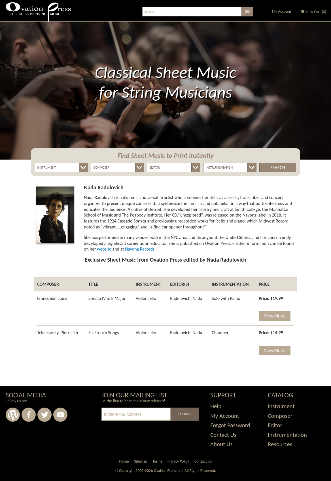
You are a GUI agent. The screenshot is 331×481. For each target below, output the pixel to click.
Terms (157, 461)
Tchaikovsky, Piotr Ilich (57, 332)
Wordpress (13, 415)
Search (277, 167)
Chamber (220, 332)
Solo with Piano (226, 298)
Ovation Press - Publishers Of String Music (38, 14)
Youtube (60, 415)
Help (215, 406)
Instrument (281, 406)
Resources (280, 444)
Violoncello (146, 298)
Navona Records (139, 249)
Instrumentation (287, 434)
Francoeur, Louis (52, 298)
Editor (275, 425)
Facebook (29, 415)
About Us (221, 444)
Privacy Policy (178, 461)
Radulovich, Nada (186, 298)
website (104, 249)
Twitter (44, 415)
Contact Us (223, 434)
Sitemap (140, 461)
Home (124, 461)
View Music (274, 316)
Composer (280, 415)
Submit (184, 414)
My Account (281, 11)
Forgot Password (230, 425)
